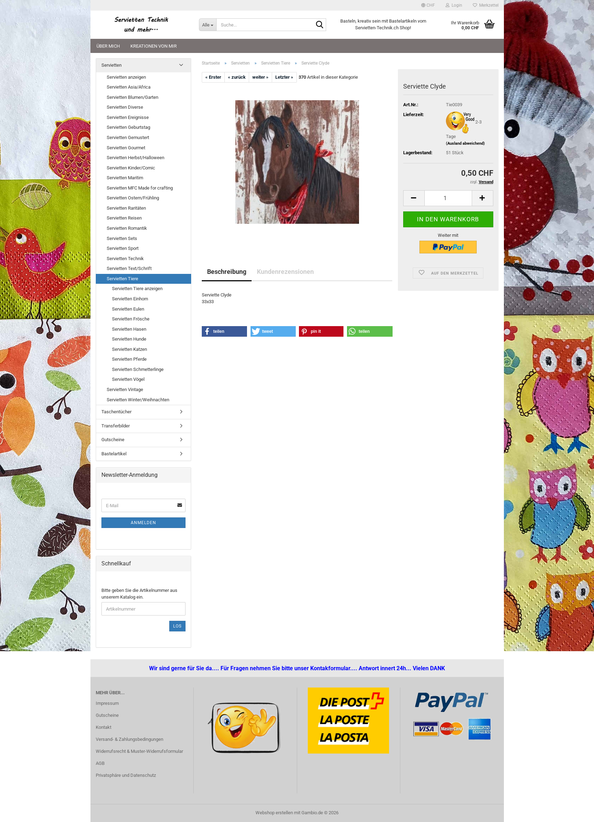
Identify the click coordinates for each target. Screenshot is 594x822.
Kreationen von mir (153, 46)
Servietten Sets (122, 238)
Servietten (111, 65)
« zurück (237, 77)
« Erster (213, 77)
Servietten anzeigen (126, 77)
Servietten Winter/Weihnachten (138, 399)
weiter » (260, 77)
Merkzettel (486, 5)
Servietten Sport (123, 248)
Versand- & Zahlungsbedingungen (129, 739)
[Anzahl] (448, 198)
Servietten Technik (125, 258)
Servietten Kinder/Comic (131, 167)
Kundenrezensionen (285, 271)
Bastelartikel (114, 453)
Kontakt (103, 727)
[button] (428, 5)
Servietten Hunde (129, 339)
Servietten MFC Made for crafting (140, 188)
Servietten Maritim (125, 177)
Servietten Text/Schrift (129, 268)
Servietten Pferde (129, 359)
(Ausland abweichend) (465, 143)
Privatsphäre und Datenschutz (126, 775)
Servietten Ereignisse (128, 117)
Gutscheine (112, 439)
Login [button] (454, 5)
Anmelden (143, 522)
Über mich (108, 46)
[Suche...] (207, 24)
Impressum (107, 703)
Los (177, 626)
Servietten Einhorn (130, 298)
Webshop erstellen (274, 812)
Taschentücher (116, 411)
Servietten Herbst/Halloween (135, 157)
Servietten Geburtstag (128, 127)
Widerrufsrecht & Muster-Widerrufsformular (139, 751)
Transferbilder (115, 425)
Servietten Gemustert (128, 137)
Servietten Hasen (129, 329)
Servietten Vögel (128, 379)
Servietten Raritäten (126, 208)
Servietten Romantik (127, 228)
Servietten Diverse (125, 107)
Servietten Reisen (124, 218)
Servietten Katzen (129, 349)
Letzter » (284, 77)
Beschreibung (226, 271)
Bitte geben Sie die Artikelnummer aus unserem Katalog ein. (139, 594)
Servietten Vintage (125, 389)
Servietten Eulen (128, 309)
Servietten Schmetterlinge (138, 369)
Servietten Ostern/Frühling (133, 197)
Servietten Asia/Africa (129, 87)
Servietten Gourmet (126, 147)
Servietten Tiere (122, 278)
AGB (100, 763)
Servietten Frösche (130, 319)
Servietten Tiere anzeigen (137, 288)
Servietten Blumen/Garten (132, 97)
